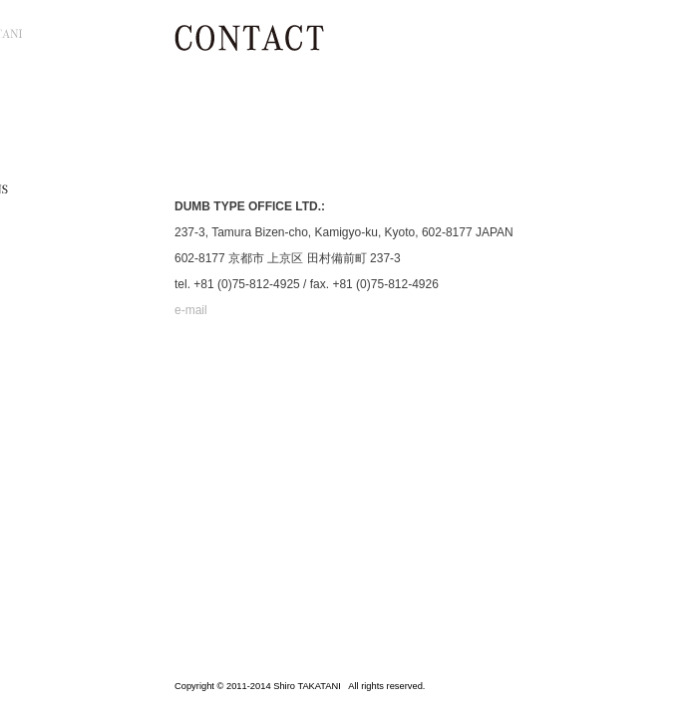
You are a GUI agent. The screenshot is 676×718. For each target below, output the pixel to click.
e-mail (190, 310)
